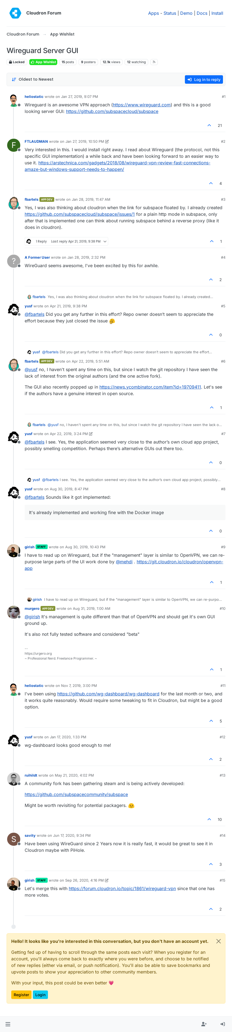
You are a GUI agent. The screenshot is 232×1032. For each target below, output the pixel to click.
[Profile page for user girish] (13, 550)
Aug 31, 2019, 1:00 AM (91, 608)
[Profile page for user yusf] (13, 309)
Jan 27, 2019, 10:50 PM (84, 141)
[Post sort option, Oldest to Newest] (32, 79)
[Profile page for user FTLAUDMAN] (13, 145)
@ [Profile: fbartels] (34, 314)
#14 (222, 835)
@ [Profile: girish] (32, 616)
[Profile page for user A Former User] (13, 261)
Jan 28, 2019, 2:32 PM (86, 257)
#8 (223, 489)
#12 (222, 737)
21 (220, 125)
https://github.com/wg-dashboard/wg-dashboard (108, 693)
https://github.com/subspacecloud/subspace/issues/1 (80, 214)
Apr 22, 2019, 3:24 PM (69, 434)
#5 (223, 306)
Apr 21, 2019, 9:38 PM (68, 306)
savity (30, 835)
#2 (223, 141)
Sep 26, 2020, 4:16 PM (84, 880)
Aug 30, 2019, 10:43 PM (85, 547)
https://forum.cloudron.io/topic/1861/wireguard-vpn (122, 888)
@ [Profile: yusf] (31, 369)
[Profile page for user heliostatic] (13, 100)
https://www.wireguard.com (142, 104)
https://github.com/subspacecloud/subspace (112, 111)
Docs (202, 13)
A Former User (37, 257)
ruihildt (31, 775)
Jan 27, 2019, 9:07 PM (79, 96)
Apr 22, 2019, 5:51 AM (90, 361)
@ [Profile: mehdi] (124, 561)
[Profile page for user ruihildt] (13, 779)
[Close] (218, 941)
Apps (153, 13)
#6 (223, 361)
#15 (222, 880)
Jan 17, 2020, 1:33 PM (68, 737)
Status (170, 13)
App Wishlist (43, 62)
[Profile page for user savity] (13, 839)
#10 (222, 608)
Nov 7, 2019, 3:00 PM (79, 685)
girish (30, 547)
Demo (186, 13)
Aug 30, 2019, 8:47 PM (69, 489)
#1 (223, 96)
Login (40, 994)
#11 (222, 685)
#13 (222, 775)
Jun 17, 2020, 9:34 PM (72, 835)
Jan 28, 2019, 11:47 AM (91, 199)
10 (220, 819)
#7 (223, 434)
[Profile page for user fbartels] (13, 203)
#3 (223, 199)
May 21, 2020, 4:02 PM (74, 775)
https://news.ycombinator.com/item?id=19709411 (150, 387)
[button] (7, 1024)
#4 (223, 257)
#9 (223, 547)
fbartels (31, 199)
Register (21, 994)
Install (217, 13)
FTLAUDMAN (36, 141)
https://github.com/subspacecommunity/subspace (76, 794)
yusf (28, 306)
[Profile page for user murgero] (13, 612)
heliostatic (34, 96)
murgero (32, 608)
